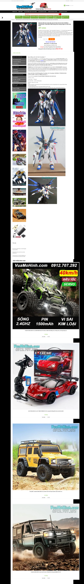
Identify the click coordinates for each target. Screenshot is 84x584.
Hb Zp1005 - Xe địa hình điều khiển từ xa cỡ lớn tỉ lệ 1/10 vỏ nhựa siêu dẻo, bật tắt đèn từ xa (46, 491)
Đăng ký (71, 0)
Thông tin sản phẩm (16, 52)
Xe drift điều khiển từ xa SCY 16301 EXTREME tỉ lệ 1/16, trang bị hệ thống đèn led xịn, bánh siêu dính (46, 411)
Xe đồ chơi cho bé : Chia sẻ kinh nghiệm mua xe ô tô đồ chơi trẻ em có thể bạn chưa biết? (19, 256)
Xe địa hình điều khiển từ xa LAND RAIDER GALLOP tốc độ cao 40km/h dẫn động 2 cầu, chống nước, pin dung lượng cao (46, 330)
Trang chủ (12, 19)
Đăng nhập (67, 0)
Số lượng (40, 37)
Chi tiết (48, 336)
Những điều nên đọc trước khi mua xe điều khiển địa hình (19, 253)
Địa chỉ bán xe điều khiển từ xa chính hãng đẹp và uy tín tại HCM (19, 249)
